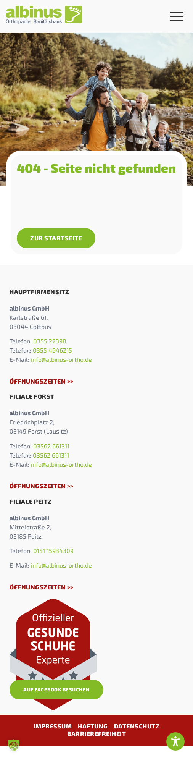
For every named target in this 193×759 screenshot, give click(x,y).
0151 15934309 (53, 550)
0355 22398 (49, 341)
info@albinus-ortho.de (61, 359)
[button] (13, 745)
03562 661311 (51, 446)
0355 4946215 (52, 350)
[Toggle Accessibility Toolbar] (175, 741)
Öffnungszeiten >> (42, 381)
